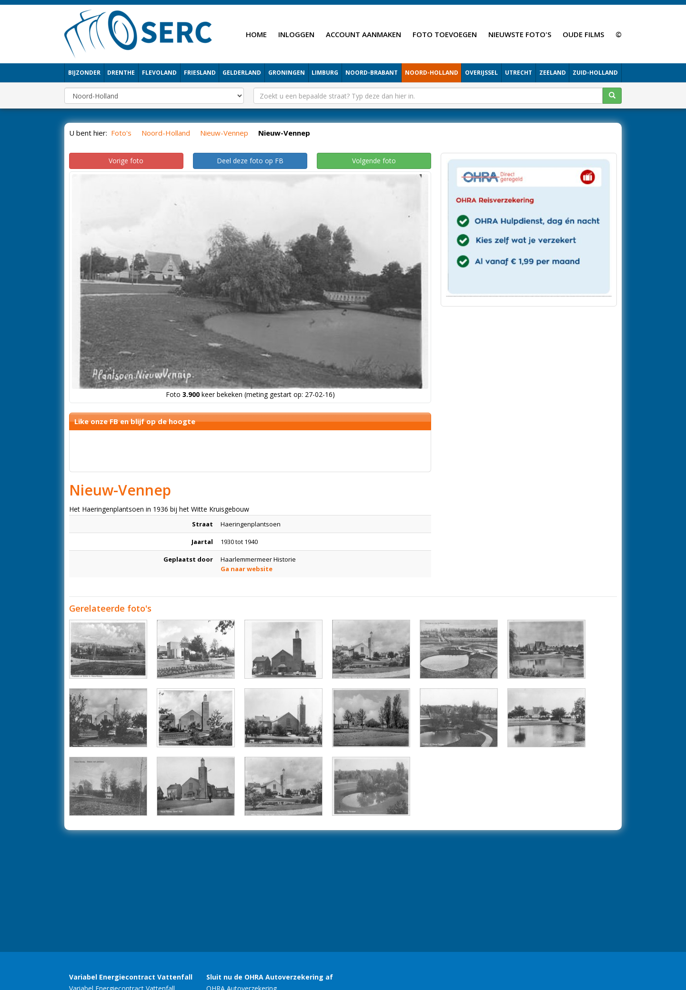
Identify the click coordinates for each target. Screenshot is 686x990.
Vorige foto (126, 160)
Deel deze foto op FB (250, 160)
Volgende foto (374, 160)
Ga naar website (246, 568)
